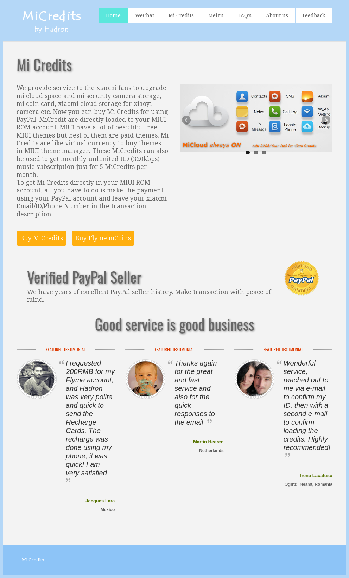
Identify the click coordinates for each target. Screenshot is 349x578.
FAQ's (245, 15)
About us (277, 15)
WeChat (144, 15)
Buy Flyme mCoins (103, 238)
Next (325, 120)
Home (113, 15)
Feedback (314, 15)
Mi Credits (181, 15)
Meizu (216, 15)
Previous (187, 120)
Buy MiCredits (41, 238)
